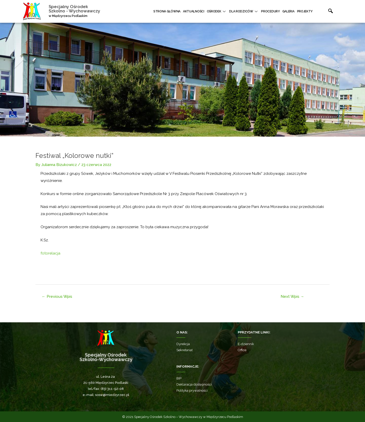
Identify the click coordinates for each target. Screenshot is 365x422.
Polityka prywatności (192, 390)
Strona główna (166, 11)
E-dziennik (246, 344)
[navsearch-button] (325, 11)
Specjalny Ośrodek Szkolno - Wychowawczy (74, 8)
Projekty (305, 11)
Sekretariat (184, 350)
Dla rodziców (244, 11)
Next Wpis (292, 296)
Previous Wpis (57, 296)
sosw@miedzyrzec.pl (112, 395)
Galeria (288, 11)
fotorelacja (50, 253)
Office (242, 350)
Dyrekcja (183, 344)
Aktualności (193, 11)
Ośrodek (217, 11)
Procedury (270, 11)
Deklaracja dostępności (194, 384)
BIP (178, 378)
